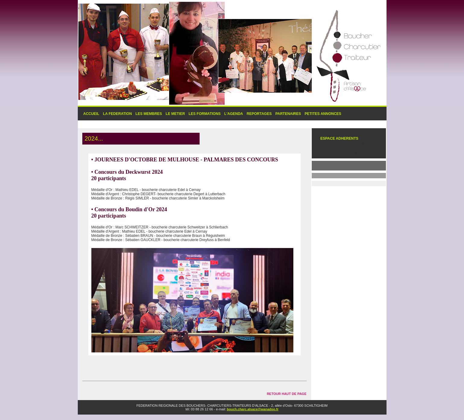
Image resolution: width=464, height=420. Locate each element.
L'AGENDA (233, 114)
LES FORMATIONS (204, 114)
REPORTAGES (259, 114)
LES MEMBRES (148, 114)
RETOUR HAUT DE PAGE (287, 394)
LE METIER (175, 114)
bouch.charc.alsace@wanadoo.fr (253, 409)
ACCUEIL (91, 114)
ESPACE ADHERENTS (339, 138)
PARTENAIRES (288, 114)
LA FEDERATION (117, 114)
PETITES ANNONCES (323, 114)
